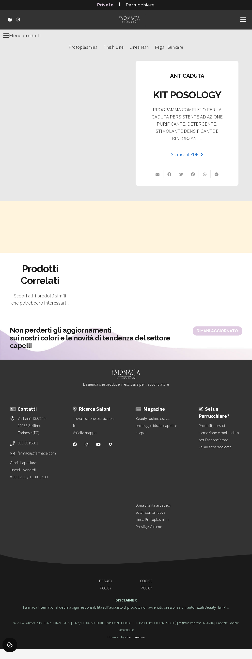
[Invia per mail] (157, 174)
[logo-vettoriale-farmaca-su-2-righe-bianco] (129, 20)
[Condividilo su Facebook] (169, 174)
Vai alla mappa (84, 433)
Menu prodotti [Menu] (22, 36)
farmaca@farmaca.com (37, 453)
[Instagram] (18, 20)
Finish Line (113, 47)
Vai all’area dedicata (215, 447)
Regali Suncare (169, 47)
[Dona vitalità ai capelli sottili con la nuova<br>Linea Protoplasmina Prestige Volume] (157, 536)
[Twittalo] (181, 174)
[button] (243, 20)
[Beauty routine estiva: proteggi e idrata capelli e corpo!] (157, 449)
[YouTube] (98, 444)
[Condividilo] (216, 174)
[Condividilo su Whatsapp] (205, 174)
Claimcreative (134, 637)
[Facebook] (10, 20)
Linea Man (139, 47)
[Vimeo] (110, 444)
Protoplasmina (83, 47)
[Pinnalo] (193, 174)
